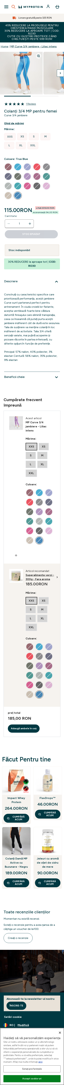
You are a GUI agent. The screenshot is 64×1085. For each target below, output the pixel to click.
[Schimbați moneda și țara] (32, 1025)
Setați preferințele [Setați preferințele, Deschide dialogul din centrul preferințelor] (32, 1069)
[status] (19, 224)
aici (40, 1062)
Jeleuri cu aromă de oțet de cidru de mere (48, 862)
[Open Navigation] (6, 7)
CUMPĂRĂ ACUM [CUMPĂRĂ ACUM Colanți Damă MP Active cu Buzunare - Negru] (16, 883)
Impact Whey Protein (16, 800)
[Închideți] (60, 1032)
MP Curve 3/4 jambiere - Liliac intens (33, 46)
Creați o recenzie (18, 938)
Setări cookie (13, 1017)
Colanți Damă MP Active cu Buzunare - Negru (16, 862)
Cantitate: (11, 216)
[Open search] (13, 6)
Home (4, 46)
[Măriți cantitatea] (30, 224)
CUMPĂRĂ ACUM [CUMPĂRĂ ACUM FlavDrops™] (47, 814)
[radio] (10, 136)
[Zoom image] (38, 56)
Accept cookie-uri (31, 1078)
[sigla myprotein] (31, 7)
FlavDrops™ (48, 798)
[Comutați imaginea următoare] (60, 73)
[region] (32, 1056)
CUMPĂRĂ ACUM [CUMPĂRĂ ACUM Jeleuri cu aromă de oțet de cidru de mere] (47, 883)
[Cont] (48, 6)
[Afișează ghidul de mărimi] (16, 123)
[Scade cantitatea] (8, 224)
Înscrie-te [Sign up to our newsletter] (16, 1005)
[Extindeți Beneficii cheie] (32, 377)
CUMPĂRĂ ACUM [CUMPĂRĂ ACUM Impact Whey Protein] (16, 818)
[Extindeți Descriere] (32, 281)
